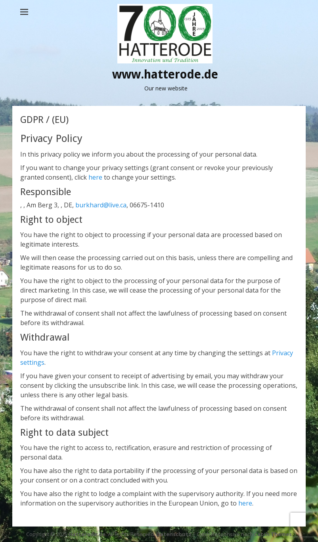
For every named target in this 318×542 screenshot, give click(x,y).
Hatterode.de (87, 534)
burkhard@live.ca (100, 205)
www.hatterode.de (165, 74)
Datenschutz (174, 534)
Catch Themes (273, 534)
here (95, 177)
